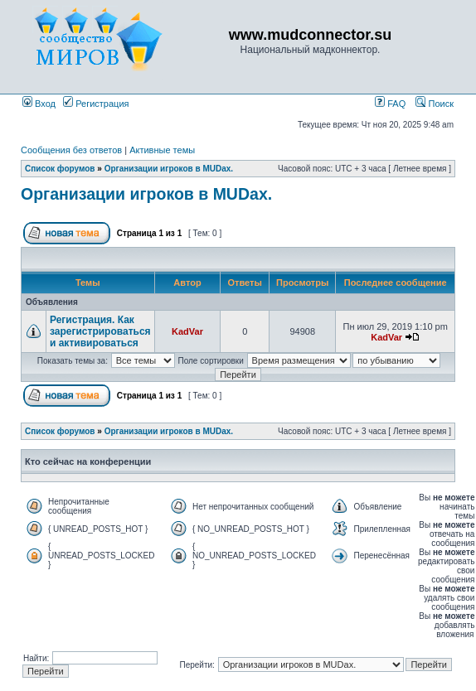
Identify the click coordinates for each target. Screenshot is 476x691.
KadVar (187, 331)
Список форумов (60, 168)
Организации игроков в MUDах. (168, 168)
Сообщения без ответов (71, 150)
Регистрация (96, 104)
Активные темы (162, 150)
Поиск (434, 104)
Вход (39, 104)
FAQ (390, 104)
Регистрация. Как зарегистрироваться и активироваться (100, 331)
